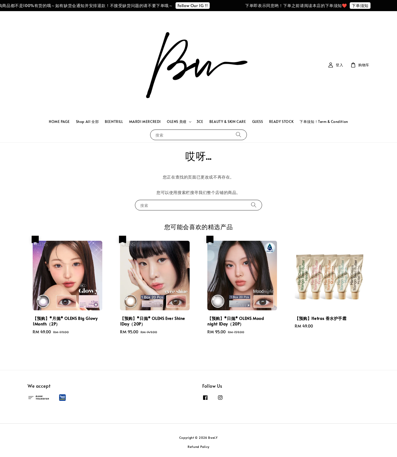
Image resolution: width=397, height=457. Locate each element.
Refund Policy (198, 446)
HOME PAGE (59, 121)
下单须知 (362, 5)
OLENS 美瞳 (177, 121)
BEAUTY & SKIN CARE (227, 121)
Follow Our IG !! (195, 5)
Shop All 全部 (87, 121)
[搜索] (238, 135)
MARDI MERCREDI (145, 121)
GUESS (257, 121)
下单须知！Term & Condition (324, 121)
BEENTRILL (114, 121)
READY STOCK (281, 121)
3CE (199, 121)
